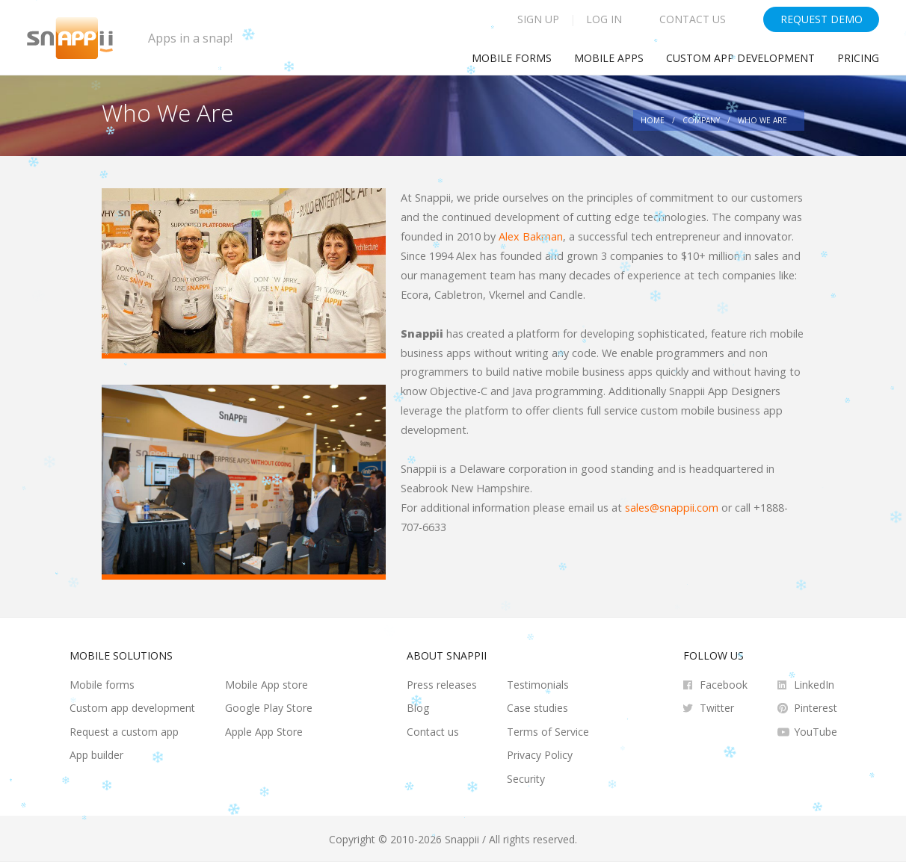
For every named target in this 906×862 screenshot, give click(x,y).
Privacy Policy (540, 755)
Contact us (433, 732)
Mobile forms (102, 684)
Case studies (537, 708)
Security (526, 779)
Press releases (442, 684)
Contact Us (692, 19)
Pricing (858, 58)
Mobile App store (266, 684)
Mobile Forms (512, 58)
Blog (418, 708)
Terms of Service (548, 732)
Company (701, 120)
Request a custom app (124, 732)
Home (653, 120)
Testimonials (538, 684)
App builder (96, 755)
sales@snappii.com (671, 507)
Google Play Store (268, 708)
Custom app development (740, 58)
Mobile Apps (609, 58)
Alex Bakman (531, 236)
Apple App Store (264, 732)
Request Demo (821, 19)
